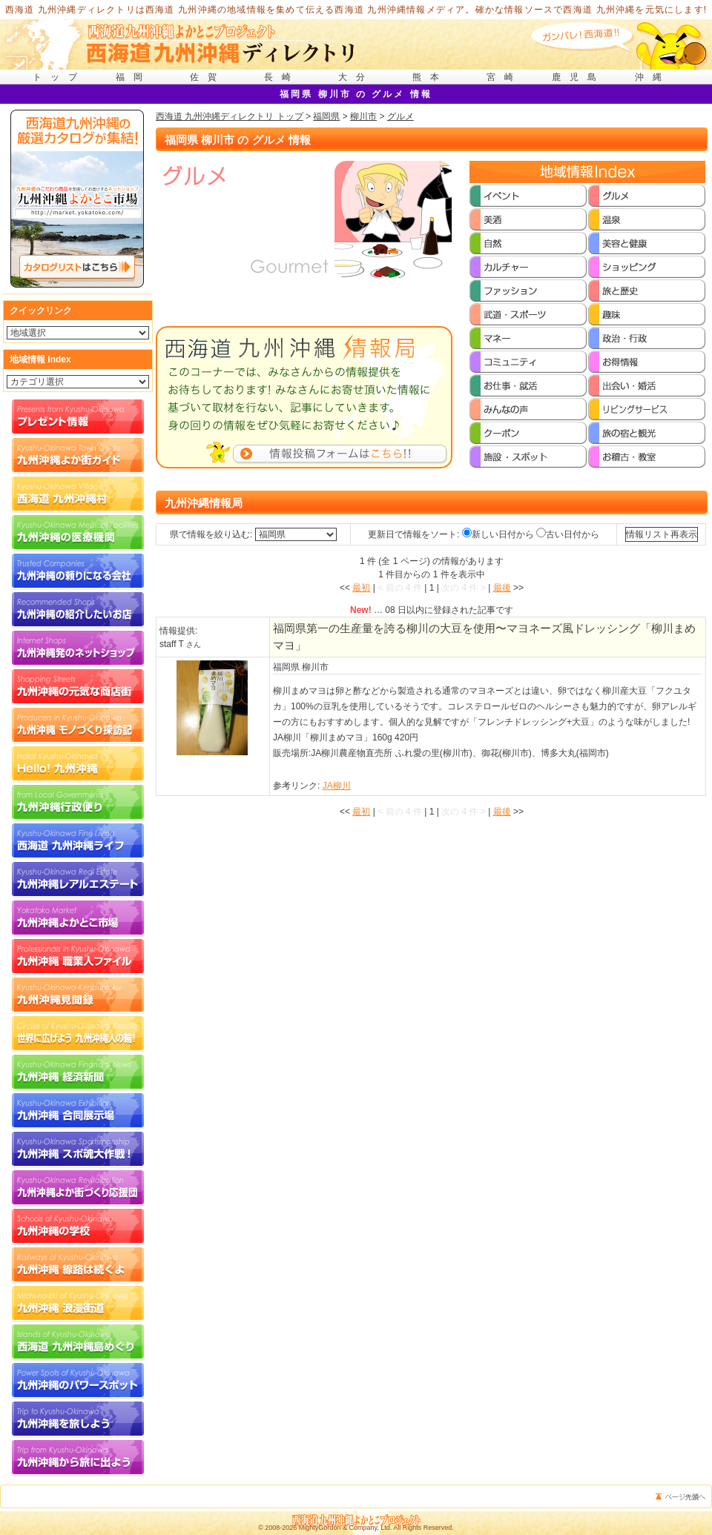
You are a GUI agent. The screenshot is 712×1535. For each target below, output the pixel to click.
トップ (59, 77)
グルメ (400, 116)
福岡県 (326, 116)
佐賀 (207, 77)
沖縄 (652, 77)
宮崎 (504, 77)
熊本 (430, 77)
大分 (356, 77)
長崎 (282, 77)
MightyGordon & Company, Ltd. (345, 1527)
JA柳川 (337, 785)
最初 (361, 588)
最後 (502, 588)
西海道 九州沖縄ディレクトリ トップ (229, 116)
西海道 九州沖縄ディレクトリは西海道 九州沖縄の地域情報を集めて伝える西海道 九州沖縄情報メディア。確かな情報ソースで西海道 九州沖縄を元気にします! (356, 9)
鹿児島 (578, 77)
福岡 (133, 77)
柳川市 (363, 116)
